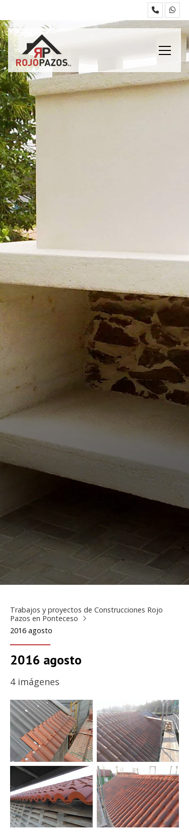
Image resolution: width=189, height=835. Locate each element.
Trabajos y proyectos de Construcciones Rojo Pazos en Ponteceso (86, 614)
